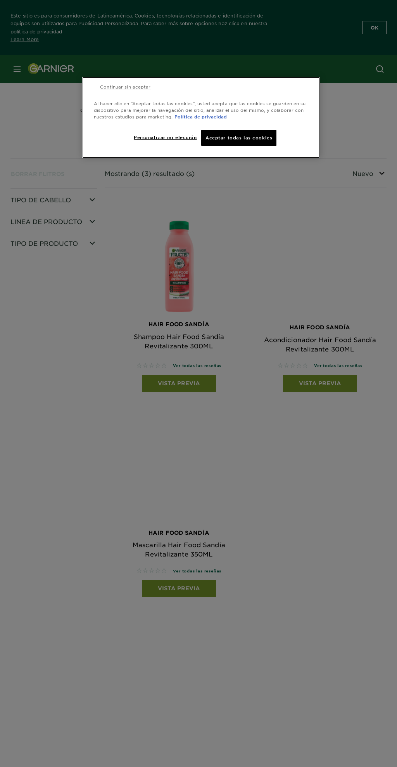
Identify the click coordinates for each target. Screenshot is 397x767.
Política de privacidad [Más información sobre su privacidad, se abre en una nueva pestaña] (200, 116)
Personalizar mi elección (165, 137)
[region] (201, 117)
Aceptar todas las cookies (238, 137)
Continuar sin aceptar (125, 86)
